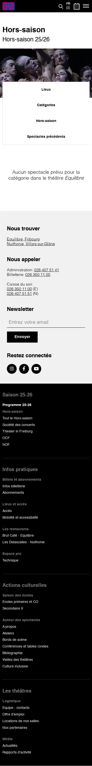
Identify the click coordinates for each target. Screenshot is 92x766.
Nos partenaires (14, 728)
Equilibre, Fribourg (23, 239)
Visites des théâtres (17, 660)
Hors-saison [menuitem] (46, 121)
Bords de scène (14, 640)
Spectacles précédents (46, 136)
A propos (9, 627)
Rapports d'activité (16, 752)
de (68, 8)
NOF (6, 444)
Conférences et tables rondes (25, 646)
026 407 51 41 (46, 270)
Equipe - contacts (15, 708)
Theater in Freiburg (17, 431)
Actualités (9, 746)
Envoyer (22, 337)
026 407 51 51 (19, 294)
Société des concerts (18, 425)
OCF (6, 438)
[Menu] (86, 6)
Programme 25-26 (16, 405)
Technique (10, 560)
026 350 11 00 (37, 275)
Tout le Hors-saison (17, 418)
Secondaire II (12, 608)
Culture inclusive (15, 666)
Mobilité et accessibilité (20, 517)
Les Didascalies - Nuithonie (23, 542)
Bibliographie (12, 653)
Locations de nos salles (20, 721)
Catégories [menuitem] (46, 105)
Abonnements (13, 492)
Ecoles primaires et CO (20, 602)
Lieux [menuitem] (46, 89)
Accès (7, 511)
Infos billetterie (13, 486)
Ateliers (8, 633)
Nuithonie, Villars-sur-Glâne (31, 244)
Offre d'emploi (13, 714)
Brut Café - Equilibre (18, 535)
